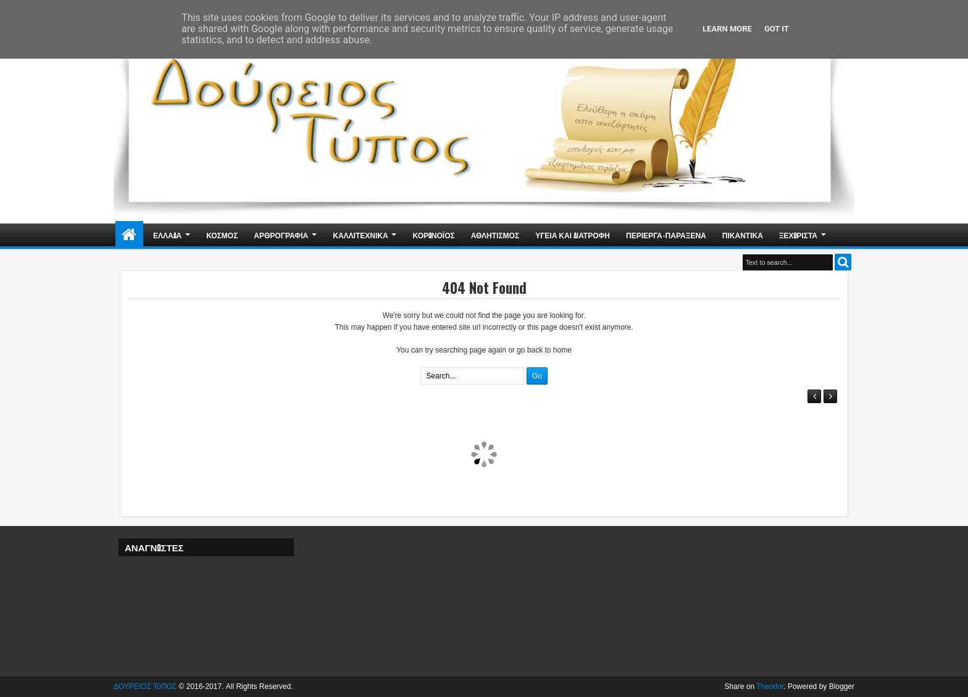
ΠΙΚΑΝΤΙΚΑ (742, 235)
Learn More (727, 28)
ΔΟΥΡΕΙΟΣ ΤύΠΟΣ (145, 686)
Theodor (769, 686)
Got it (776, 28)
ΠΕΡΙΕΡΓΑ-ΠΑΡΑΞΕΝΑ (666, 235)
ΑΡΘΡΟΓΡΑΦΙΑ (281, 235)
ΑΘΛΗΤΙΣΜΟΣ (495, 235)
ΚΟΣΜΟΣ (222, 235)
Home (129, 235)
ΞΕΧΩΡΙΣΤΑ (798, 235)
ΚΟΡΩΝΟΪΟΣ (434, 235)
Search (843, 262)
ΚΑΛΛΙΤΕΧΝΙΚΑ (360, 235)
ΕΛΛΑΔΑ (167, 235)
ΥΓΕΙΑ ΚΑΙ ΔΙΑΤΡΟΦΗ (572, 235)
